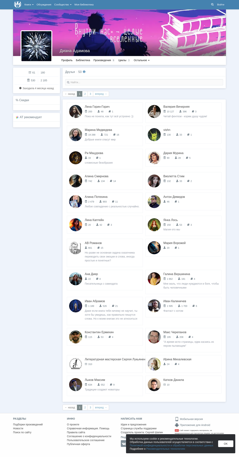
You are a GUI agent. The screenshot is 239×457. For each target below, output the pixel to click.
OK (226, 443)
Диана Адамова (75, 50)
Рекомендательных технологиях (165, 448)
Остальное (142, 60)
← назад (70, 93)
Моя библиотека (84, 4)
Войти (220, 4)
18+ (177, 430)
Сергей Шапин (154, 432)
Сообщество (63, 4)
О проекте (73, 424)
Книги (29, 4)
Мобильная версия (189, 419)
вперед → (101, 93)
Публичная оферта (78, 444)
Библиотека (83, 60)
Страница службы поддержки (138, 428)
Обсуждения (44, 4)
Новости (18, 428)
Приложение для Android (192, 425)
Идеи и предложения (133, 424)
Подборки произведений (28, 424)
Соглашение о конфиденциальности (89, 436)
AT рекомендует (31, 117)
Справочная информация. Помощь (88, 428)
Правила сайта (76, 432)
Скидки (24, 100)
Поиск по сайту (22, 432)
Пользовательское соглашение (86, 440)
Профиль (66, 60)
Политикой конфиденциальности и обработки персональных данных (171, 445)
